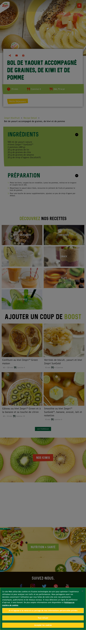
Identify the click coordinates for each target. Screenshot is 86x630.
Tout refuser (43, 618)
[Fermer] (82, 591)
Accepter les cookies (43, 625)
